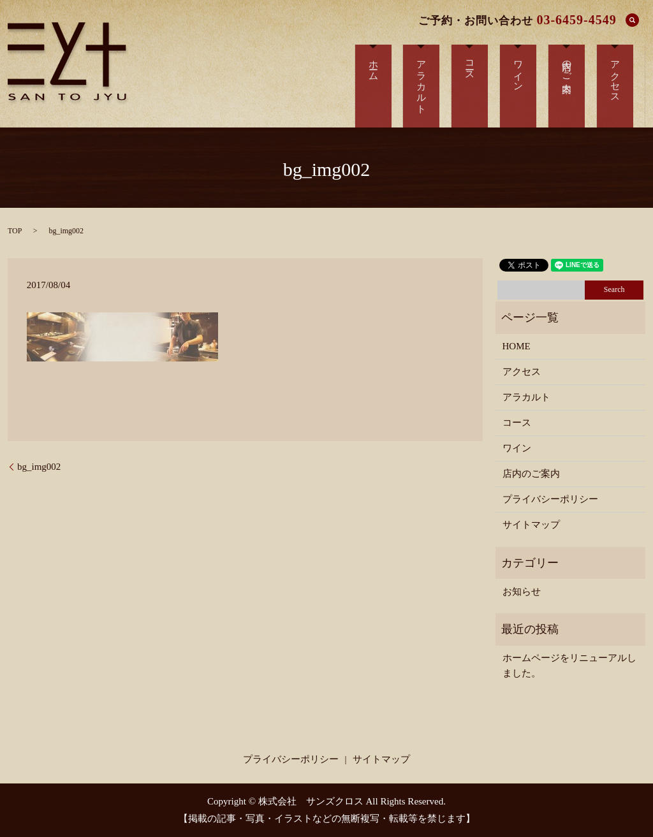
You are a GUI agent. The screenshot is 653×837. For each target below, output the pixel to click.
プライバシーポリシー (550, 499)
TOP (15, 230)
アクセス (522, 372)
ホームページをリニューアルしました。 (569, 665)
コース (517, 423)
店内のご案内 (531, 474)
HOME (517, 346)
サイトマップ (531, 525)
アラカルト (526, 397)
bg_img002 (39, 467)
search (632, 20)
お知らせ (522, 591)
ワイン (517, 448)
